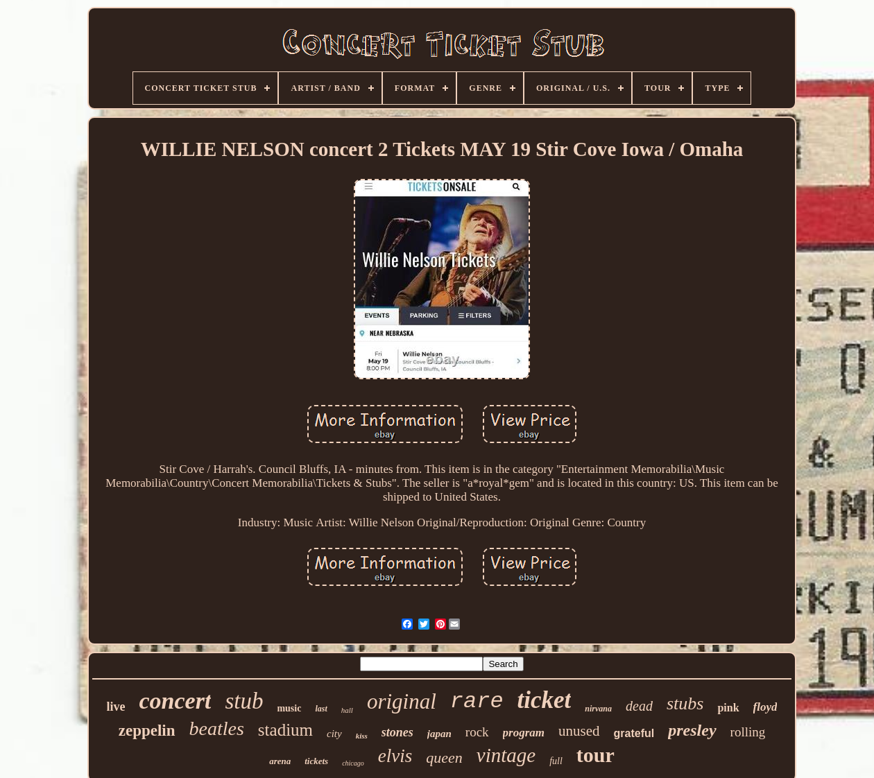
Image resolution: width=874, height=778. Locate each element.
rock (477, 732)
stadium (285, 729)
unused (579, 731)
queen (444, 757)
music (289, 708)
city (334, 733)
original (401, 701)
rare (477, 701)
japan (439, 733)
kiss (362, 736)
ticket (544, 700)
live (116, 707)
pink (728, 708)
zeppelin (147, 730)
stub (244, 701)
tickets (316, 761)
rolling (748, 732)
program (524, 732)
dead (639, 706)
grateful (634, 733)
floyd (765, 707)
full (556, 761)
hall (347, 710)
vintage (506, 755)
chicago (353, 763)
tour (595, 754)
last (321, 709)
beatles (216, 728)
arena (280, 761)
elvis (395, 755)
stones (397, 732)
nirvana (598, 709)
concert (175, 701)
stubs (685, 703)
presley (692, 730)
